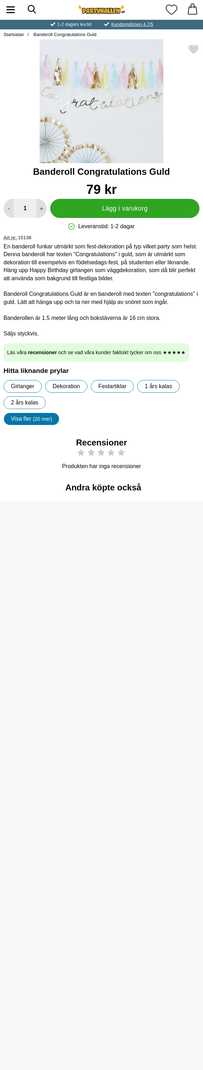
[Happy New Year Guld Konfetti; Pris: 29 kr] (101, 544)
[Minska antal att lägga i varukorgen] (9, 208)
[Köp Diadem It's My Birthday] (33, 940)
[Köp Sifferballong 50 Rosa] (33, 595)
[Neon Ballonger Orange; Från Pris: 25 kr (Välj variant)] (101, 659)
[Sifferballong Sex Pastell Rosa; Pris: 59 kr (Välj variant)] (170, 774)
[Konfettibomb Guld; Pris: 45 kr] (170, 659)
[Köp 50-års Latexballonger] (169, 940)
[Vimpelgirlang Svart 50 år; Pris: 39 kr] (170, 544)
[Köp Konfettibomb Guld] (169, 710)
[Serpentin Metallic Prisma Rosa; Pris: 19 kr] (101, 774)
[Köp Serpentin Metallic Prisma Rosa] (101, 825)
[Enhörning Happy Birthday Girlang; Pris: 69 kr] (33, 774)
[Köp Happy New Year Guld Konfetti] (101, 595)
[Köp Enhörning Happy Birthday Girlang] (33, 825)
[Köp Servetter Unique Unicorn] (101, 940)
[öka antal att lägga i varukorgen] (41, 208)
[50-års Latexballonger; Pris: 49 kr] (170, 889)
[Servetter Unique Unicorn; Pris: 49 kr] (101, 889)
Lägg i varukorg (124, 208)
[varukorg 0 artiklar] (192, 9)
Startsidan (14, 34)
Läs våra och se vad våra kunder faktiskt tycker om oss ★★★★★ (96, 352)
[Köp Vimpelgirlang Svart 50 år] (169, 595)
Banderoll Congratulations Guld (64, 34)
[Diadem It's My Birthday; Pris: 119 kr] (33, 889)
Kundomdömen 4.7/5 (132, 24)
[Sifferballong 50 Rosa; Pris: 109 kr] (33, 544)
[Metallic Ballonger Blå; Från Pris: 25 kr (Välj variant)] (33, 659)
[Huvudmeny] (10, 9)
